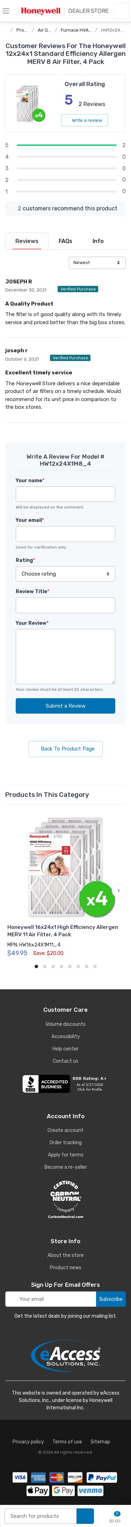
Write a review (84, 120)
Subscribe (111, 1299)
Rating (25, 560)
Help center (65, 1049)
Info (98, 241)
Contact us (65, 1061)
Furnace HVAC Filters (83, 30)
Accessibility (65, 1037)
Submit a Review (66, 706)
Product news (65, 1268)
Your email (30, 520)
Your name (30, 481)
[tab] (27, 241)
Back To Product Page (66, 749)
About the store (66, 1255)
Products (26, 30)
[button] (119, 891)
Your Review (32, 623)
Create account (65, 1130)
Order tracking (66, 1143)
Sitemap (100, 1442)
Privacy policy (28, 1442)
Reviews (26, 241)
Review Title (32, 592)
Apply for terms (65, 1155)
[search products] (85, 1516)
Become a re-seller (65, 1167)
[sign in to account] (122, 11)
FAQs (65, 241)
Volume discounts (65, 1024)
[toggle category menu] (5, 10)
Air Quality (49, 30)
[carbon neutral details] (65, 1199)
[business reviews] (65, 1084)
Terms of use (67, 1442)
